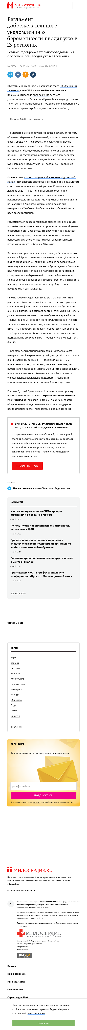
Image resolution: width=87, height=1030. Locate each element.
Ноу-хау (15, 694)
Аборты (11, 482)
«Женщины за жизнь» (27, 359)
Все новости (18, 593)
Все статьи (17, 726)
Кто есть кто (17, 678)
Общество (16, 699)
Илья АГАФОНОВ (48, 66)
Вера (13, 657)
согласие (36, 802)
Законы (15, 662)
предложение (41, 94)
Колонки (15, 673)
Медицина (16, 689)
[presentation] (43, 786)
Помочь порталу (27, 465)
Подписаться (43, 795)
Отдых (14, 705)
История (15, 668)
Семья (14, 710)
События (15, 715)
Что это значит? (36, 1013)
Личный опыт (18, 684)
